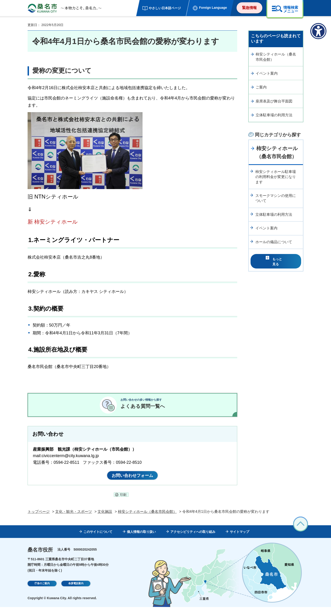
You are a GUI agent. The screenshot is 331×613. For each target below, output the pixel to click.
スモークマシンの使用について (275, 198)
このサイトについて (97, 538)
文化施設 (104, 517)
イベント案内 (267, 73)
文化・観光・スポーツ (73, 517)
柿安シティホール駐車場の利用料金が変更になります (275, 177)
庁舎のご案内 (42, 590)
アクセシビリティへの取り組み (192, 538)
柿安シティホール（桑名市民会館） (276, 56)
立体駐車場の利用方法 (274, 115)
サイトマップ (239, 538)
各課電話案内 (76, 590)
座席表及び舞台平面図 (274, 101)
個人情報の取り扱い (141, 538)
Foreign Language (213, 7)
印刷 (123, 500)
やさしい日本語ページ (165, 8)
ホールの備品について (273, 242)
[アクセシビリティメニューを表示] (318, 31)
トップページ (39, 517)
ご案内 (261, 87)
